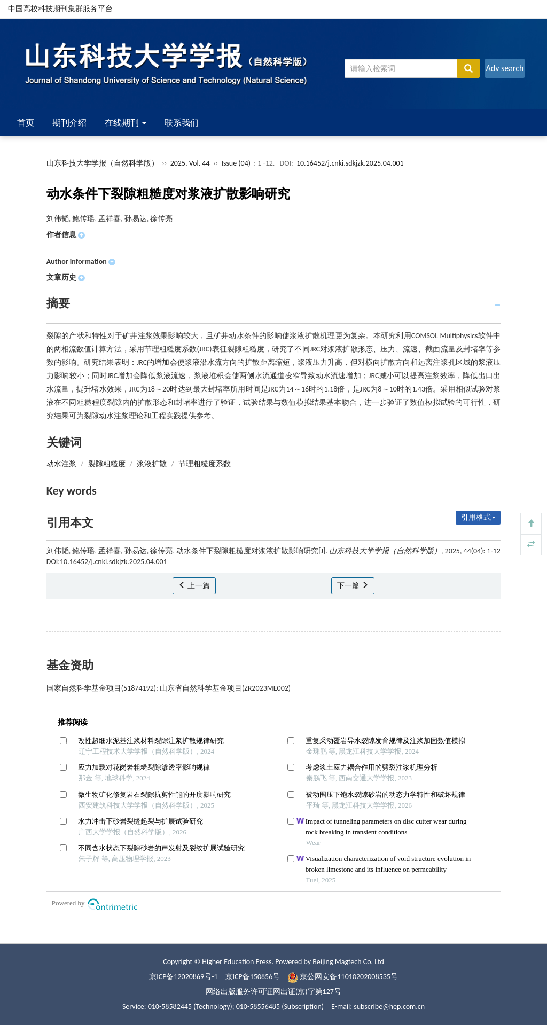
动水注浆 (61, 463)
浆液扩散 (152, 463)
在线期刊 (125, 123)
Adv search (504, 68)
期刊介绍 (69, 123)
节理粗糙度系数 (204, 463)
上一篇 (194, 585)
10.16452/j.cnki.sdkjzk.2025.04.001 (350, 163)
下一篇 (353, 585)
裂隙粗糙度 (107, 463)
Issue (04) (236, 163)
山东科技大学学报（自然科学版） (102, 163)
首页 (25, 123)
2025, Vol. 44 (191, 163)
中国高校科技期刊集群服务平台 (60, 8)
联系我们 (182, 123)
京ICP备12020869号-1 (183, 976)
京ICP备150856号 (252, 976)
